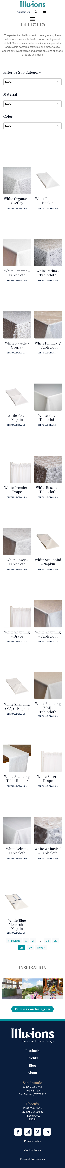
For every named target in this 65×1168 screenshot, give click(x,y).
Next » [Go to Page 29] (41, 947)
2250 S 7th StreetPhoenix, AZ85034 (32, 1115)
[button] (12, 988)
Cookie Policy (32, 1150)
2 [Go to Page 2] (33, 940)
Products (32, 1050)
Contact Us (23, 11)
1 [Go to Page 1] (26, 940)
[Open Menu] (32, 19)
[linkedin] (47, 1132)
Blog (32, 1065)
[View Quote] (44, 11)
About (32, 1072)
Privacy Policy (32, 1141)
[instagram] (28, 1132)
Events (32, 1058)
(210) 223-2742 (32, 1086)
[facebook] (18, 1132)
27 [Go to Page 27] (55, 940)
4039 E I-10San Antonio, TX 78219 (32, 1092)
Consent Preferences (32, 1159)
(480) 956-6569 (32, 1107)
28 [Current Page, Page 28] (21, 947)
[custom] (37, 1132)
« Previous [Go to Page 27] (14, 940)
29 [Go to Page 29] (30, 947)
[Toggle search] (36, 11)
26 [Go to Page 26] (47, 940)
